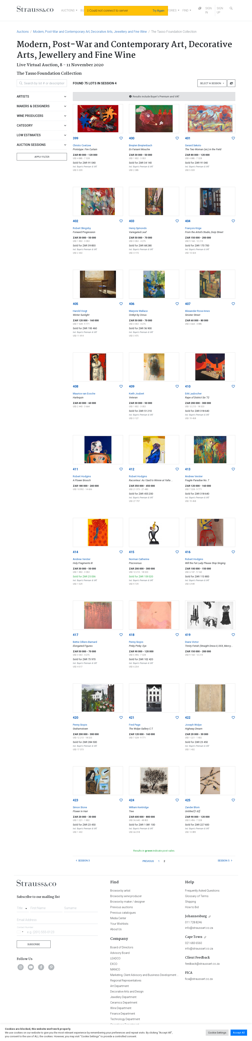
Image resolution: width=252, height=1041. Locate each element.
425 (187, 800)
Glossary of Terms (196, 896)
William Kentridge (139, 807)
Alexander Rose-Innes (197, 310)
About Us (116, 929)
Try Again (158, 10)
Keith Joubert (136, 393)
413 (187, 469)
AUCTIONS (68, 10)
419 (187, 635)
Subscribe (33, 944)
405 (75, 304)
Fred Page (134, 724)
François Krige (193, 228)
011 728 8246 (193, 922)
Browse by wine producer (126, 896)
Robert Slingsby (82, 228)
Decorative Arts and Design (127, 991)
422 (187, 717)
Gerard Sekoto (193, 145)
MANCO (115, 969)
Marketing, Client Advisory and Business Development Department (150, 975)
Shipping (190, 901)
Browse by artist (120, 890)
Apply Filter (41, 156)
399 (75, 138)
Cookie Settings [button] (217, 1032)
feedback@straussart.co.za (202, 963)
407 (187, 304)
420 (75, 717)
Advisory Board (120, 952)
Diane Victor (192, 641)
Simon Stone (80, 807)
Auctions (23, 32)
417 (75, 635)
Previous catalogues (123, 912)
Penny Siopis (136, 641)
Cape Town (193, 937)
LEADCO (115, 958)
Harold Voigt (80, 310)
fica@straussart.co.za (199, 978)
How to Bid (192, 907)
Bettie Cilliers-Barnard (85, 641)
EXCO (113, 964)
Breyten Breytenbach (140, 145)
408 (75, 386)
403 (131, 221)
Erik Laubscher (193, 393)
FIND (185, 10)
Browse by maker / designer (127, 901)
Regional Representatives (125, 980)
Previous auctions (121, 907)
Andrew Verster (194, 476)
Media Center (118, 918)
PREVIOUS (148, 861)
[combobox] (23, 907)
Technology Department (125, 1019)
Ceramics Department (123, 1002)
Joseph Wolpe (193, 724)
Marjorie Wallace (138, 310)
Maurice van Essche (84, 393)
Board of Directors (121, 947)
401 (187, 138)
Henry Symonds (138, 228)
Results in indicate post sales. (154, 850)
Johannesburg (196, 916)
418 (131, 635)
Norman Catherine (139, 559)
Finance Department (122, 1013)
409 (131, 386)
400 (131, 138)
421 (131, 717)
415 (131, 552)
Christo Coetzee (82, 145)
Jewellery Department (123, 997)
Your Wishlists (119, 923)
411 (75, 469)
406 (131, 304)
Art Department (119, 986)
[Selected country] (20, 932)
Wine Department (120, 1008)
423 (75, 800)
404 (187, 221)
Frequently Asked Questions (202, 890)
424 (131, 800)
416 (187, 552)
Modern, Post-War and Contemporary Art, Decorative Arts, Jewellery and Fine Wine (90, 32)
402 (75, 221)
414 (75, 552)
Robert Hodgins (82, 476)
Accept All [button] (239, 1032)
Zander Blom (192, 807)
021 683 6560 (193, 943)
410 (187, 386)
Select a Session (211, 83)
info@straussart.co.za (199, 927)
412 (131, 469)
